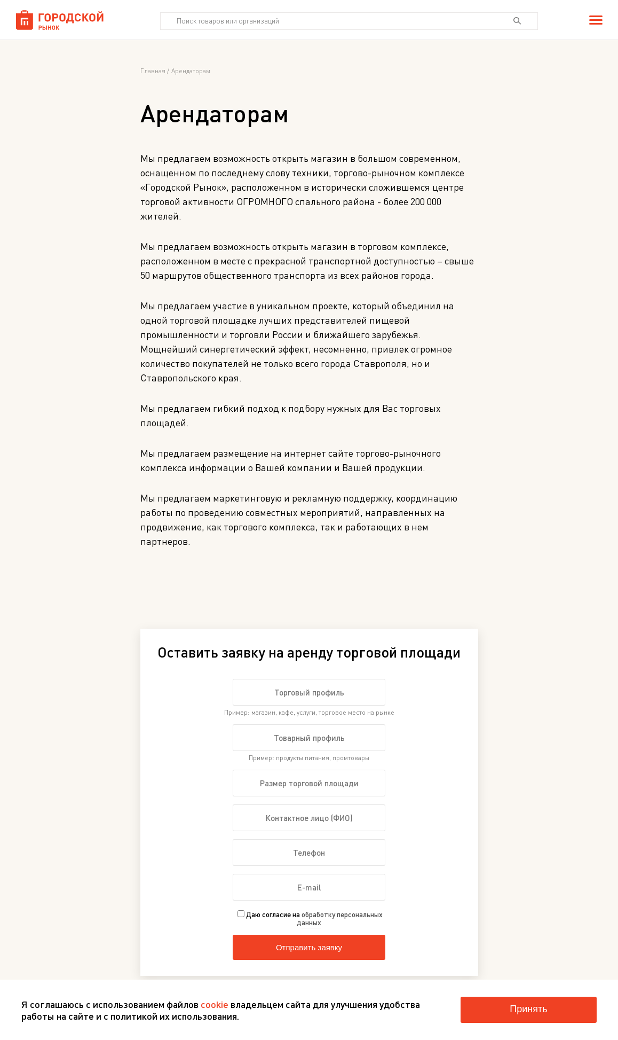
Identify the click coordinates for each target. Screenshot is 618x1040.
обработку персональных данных (340, 918)
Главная (152, 71)
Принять (528, 1009)
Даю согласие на (310, 918)
